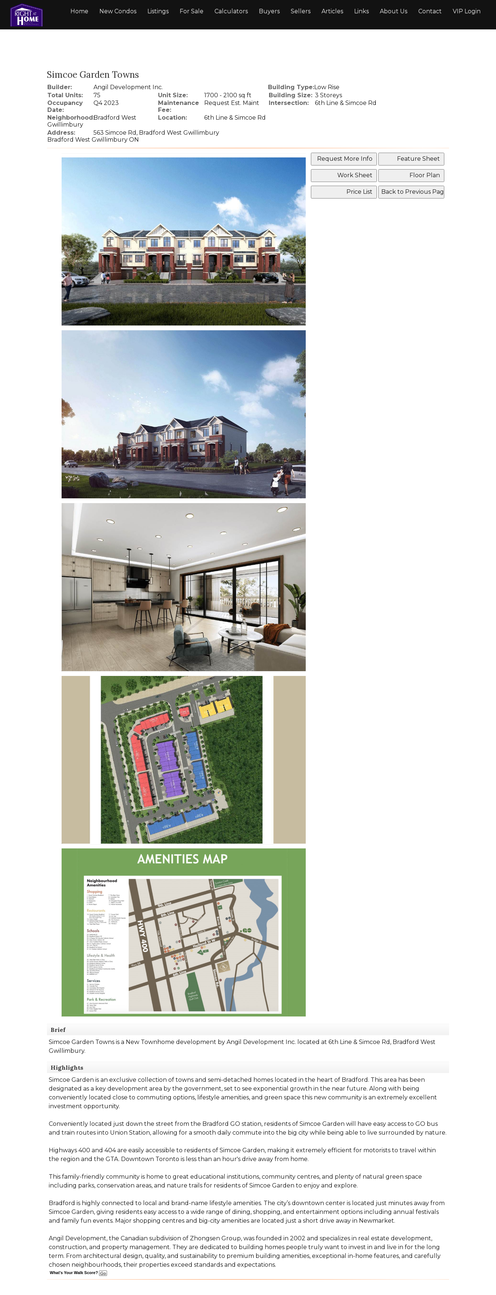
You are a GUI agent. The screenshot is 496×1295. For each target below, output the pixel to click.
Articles (332, 11)
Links (361, 11)
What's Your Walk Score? (78, 1272)
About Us (393, 11)
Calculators (231, 11)
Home (79, 11)
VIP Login (467, 11)
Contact (430, 11)
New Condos (117, 11)
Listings (158, 11)
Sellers (301, 11)
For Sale (191, 11)
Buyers (269, 11)
